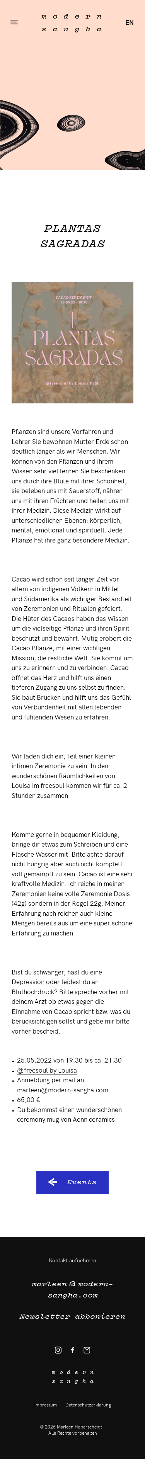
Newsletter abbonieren (72, 1316)
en (129, 22)
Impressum (45, 1404)
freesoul (53, 785)
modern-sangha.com (72, 1288)
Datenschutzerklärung (88, 1404)
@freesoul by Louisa (47, 1070)
